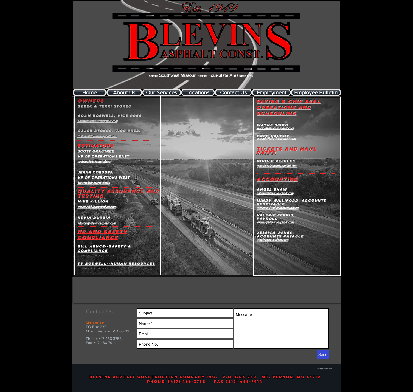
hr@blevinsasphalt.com (92, 267)
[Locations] (198, 92)
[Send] (323, 354)
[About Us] (124, 92)
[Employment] (271, 92)
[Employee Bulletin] (316, 92)
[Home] (89, 92)
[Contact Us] (233, 92)
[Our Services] (161, 92)
